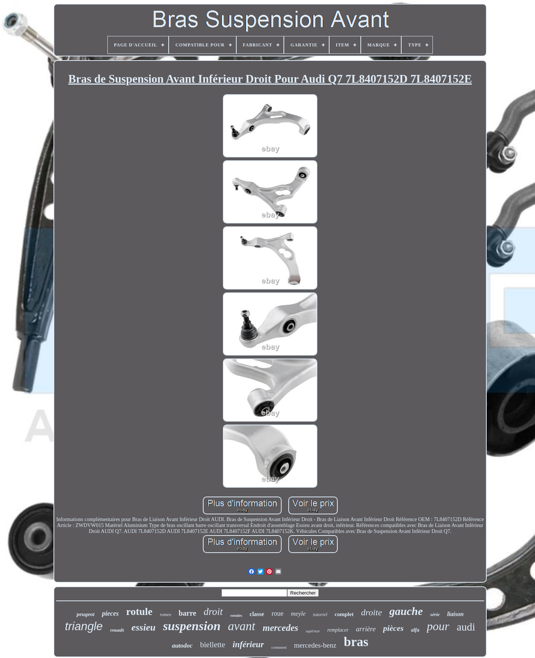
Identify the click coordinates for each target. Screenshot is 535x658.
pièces (393, 628)
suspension (192, 626)
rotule (139, 611)
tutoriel (320, 614)
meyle (298, 613)
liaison (455, 614)
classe (257, 614)
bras (356, 642)
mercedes (280, 628)
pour (438, 626)
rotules (236, 615)
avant (241, 626)
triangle (84, 626)
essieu (144, 627)
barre (187, 613)
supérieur (313, 631)
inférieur (248, 644)
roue (277, 613)
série (435, 614)
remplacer (337, 630)
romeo (165, 614)
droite (371, 612)
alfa (415, 630)
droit (213, 611)
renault (117, 630)
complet (344, 614)
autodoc (182, 645)
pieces (110, 613)
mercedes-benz (315, 645)
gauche (406, 611)
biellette (212, 644)
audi (466, 627)
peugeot (85, 614)
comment (278, 647)
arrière (366, 629)
